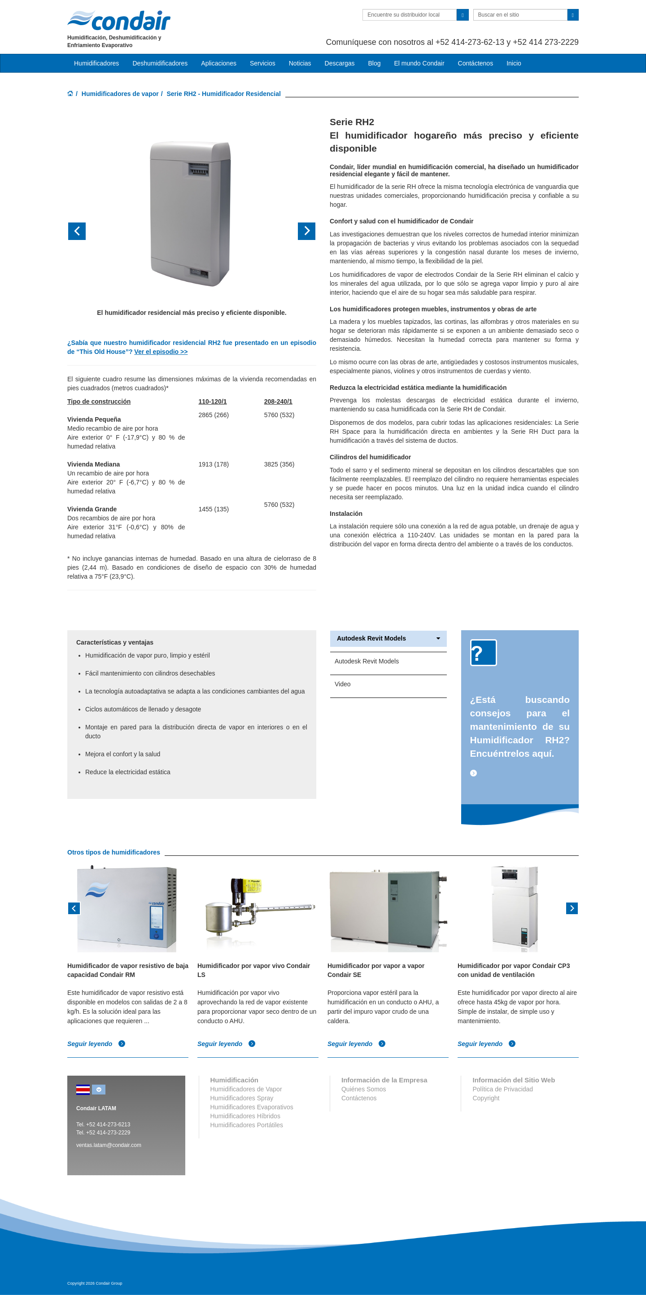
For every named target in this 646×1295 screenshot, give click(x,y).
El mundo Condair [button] (419, 63)
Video (343, 684)
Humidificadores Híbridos (245, 1116)
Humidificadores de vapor (120, 93)
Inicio (513, 63)
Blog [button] (374, 63)
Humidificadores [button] (96, 63)
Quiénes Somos (363, 1089)
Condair (118, 20)
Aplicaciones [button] (218, 63)
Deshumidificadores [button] (160, 63)
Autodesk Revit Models (388, 638)
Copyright (485, 1098)
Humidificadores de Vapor (246, 1089)
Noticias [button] (300, 63)
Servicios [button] (262, 63)
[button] (86, 231)
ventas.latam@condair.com (108, 1145)
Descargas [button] (340, 63)
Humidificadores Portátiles (247, 1125)
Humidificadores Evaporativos (251, 1107)
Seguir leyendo (96, 1043)
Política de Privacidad (502, 1089)
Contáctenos (475, 63)
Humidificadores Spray (242, 1098)
